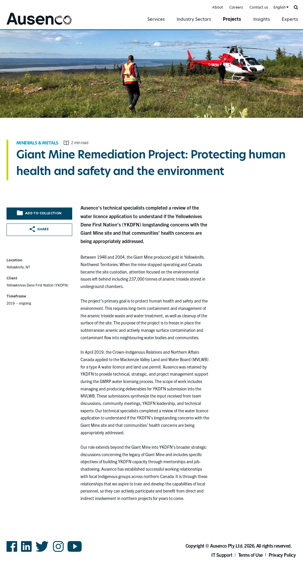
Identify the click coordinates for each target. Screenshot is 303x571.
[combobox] (281, 7)
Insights (261, 19)
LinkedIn (26, 551)
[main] (151, 269)
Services (156, 19)
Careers (236, 7)
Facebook (12, 551)
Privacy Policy (282, 555)
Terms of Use (250, 555)
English (279, 7)
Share (39, 229)
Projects (232, 19)
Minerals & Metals (37, 143)
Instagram (58, 551)
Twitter (42, 551)
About (217, 7)
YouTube (74, 551)
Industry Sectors (194, 19)
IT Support (221, 555)
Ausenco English (21, 25)
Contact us (258, 7)
